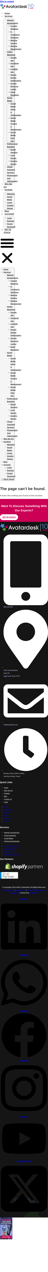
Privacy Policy (21, 890)
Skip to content (7, 1)
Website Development (11, 833)
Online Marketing (10, 835)
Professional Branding (11, 841)
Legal (6, 802)
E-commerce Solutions (15, 34)
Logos (9, 202)
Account (9, 214)
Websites (11, 194)
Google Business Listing (14, 86)
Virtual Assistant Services (11, 170)
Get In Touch (9, 479)
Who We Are (9, 439)
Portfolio (8, 190)
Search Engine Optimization (16, 78)
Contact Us (8, 799)
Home (7, 13)
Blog (7, 211)
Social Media (8, 838)
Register (10, 221)
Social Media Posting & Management (16, 123)
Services (9, 16)
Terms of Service (8, 890)
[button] (7, 251)
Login (9, 218)
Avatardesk (33, 893)
